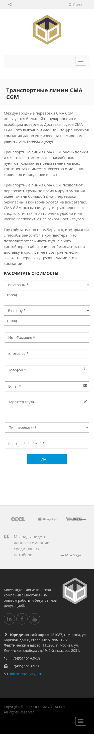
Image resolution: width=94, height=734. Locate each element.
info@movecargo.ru (26, 673)
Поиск (75, 5)
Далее (47, 459)
